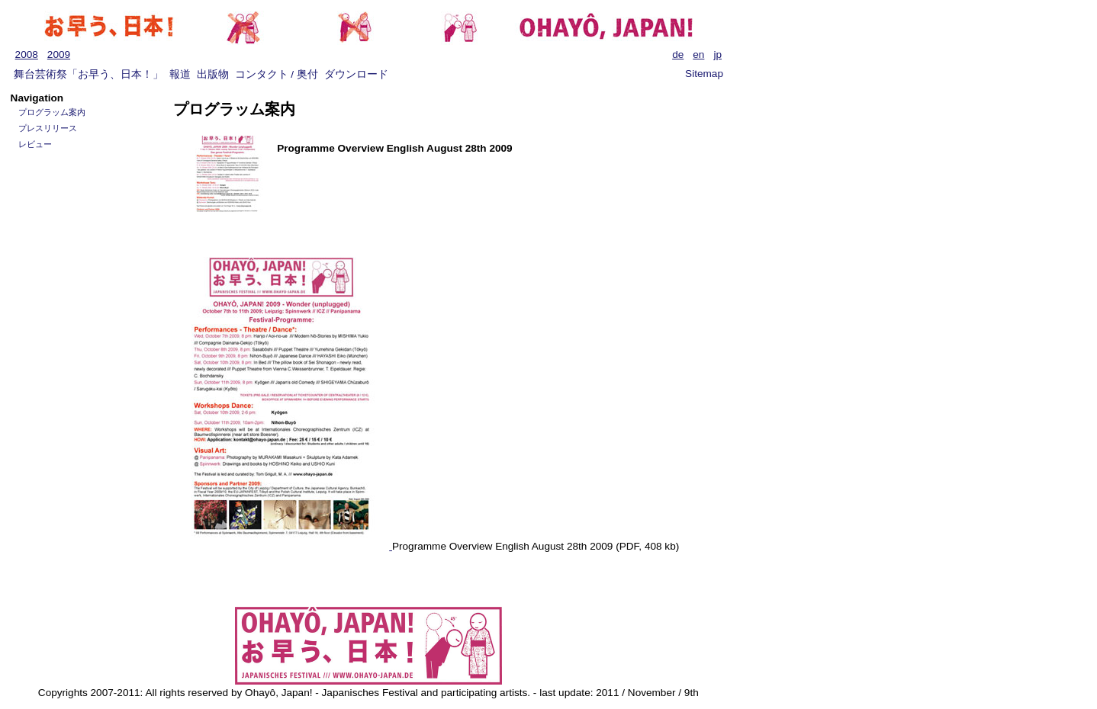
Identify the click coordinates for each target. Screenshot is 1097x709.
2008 (26, 54)
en (698, 54)
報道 (180, 74)
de (678, 54)
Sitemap (704, 73)
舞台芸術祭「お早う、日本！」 (88, 74)
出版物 (213, 74)
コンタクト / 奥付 (276, 74)
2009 (58, 54)
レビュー (35, 144)
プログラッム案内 (51, 112)
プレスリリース (47, 128)
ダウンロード (356, 74)
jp (717, 54)
